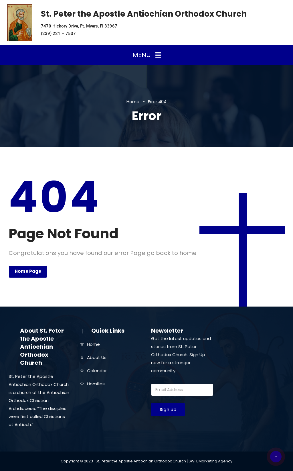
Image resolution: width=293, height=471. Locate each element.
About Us (96, 357)
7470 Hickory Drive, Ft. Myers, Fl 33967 (79, 26)
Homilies (96, 384)
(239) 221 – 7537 (58, 33)
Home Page (28, 271)
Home (132, 102)
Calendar (97, 371)
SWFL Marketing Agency (210, 461)
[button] (146, 55)
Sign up (168, 410)
